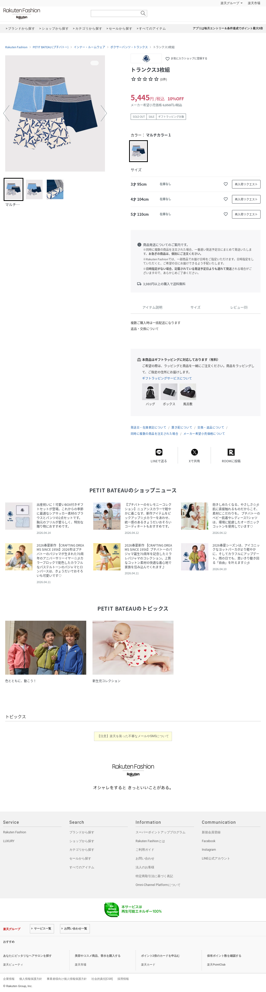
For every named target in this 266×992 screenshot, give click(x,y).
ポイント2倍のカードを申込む (160, 956)
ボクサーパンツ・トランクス (129, 47)
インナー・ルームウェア (89, 47)
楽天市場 (254, 3)
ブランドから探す (81, 832)
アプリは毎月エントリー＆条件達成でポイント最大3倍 (228, 28)
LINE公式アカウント (216, 858)
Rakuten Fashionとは (150, 841)
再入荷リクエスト (246, 184)
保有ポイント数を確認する (224, 956)
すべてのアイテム (81, 867)
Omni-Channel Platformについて (158, 885)
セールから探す (80, 858)
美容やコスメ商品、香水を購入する (98, 956)
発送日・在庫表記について (148, 427)
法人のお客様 (145, 867)
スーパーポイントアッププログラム (160, 832)
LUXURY (9, 841)
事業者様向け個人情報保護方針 (67, 979)
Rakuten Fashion (43, 13)
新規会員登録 (211, 832)
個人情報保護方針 (30, 979)
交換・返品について (210, 427)
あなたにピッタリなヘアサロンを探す (27, 956)
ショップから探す (81, 841)
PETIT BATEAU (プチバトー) (51, 47)
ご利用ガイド (145, 849)
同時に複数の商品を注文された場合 (154, 433)
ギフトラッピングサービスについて (167, 378)
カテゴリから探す (81, 849)
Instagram (209, 849)
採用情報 (123, 979)
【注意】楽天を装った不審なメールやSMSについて (133, 736)
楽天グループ (230, 3)
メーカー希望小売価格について (204, 433)
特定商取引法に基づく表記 (154, 876)
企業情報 (9, 979)
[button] (6, 113)
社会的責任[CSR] (102, 979)
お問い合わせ (145, 858)
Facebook (208, 841)
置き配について (181, 427)
